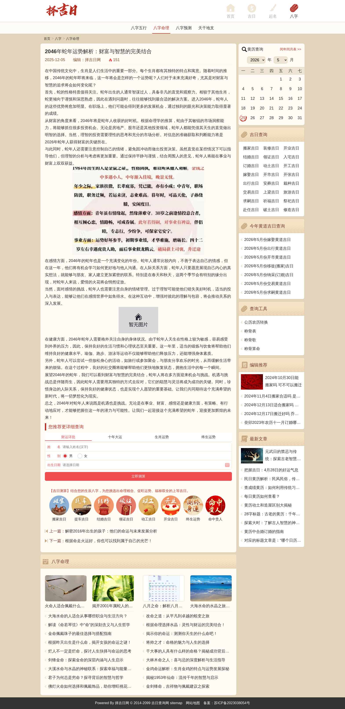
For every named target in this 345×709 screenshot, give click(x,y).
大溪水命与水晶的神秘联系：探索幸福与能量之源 (91, 669)
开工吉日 (291, 166)
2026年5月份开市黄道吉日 (267, 257)
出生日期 (54, 465)
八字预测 (184, 28)
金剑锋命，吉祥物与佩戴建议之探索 (177, 686)
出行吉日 (251, 183)
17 (300, 98)
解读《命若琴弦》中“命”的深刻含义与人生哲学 (89, 625)
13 (262, 98)
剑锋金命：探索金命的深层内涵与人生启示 (85, 660)
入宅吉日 (291, 157)
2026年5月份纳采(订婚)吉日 (269, 275)
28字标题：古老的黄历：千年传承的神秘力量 (273, 514)
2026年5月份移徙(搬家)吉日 (269, 266)
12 (252, 98)
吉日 (252, 16)
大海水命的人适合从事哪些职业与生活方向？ (87, 616)
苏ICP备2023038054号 (232, 703)
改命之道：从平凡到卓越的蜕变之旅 (177, 616)
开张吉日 (291, 174)
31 (300, 118)
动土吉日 (271, 166)
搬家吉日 (251, 148)
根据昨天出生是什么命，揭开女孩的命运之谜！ (89, 642)
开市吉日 (271, 174)
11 (243, 98)
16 (290, 98)
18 (243, 108)
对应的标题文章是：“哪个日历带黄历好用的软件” (273, 540)
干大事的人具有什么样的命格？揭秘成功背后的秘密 (189, 651)
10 (300, 89)
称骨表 (250, 331)
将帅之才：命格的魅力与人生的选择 (177, 642)
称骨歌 (250, 340)
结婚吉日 (251, 157)
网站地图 (193, 703)
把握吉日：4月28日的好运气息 (271, 470)
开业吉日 (291, 148)
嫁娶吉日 (251, 174)
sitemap (176, 703)
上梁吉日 (271, 192)
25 (243, 118)
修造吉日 (291, 210)
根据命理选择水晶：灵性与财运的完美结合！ (185, 625)
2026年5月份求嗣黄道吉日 (267, 292)
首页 (47, 38)
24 (300, 108)
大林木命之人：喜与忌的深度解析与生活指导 (185, 660)
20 (262, 108)
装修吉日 (271, 148)
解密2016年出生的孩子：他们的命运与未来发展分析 (111, 531)
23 (290, 108)
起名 (273, 16)
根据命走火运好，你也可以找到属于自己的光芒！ (108, 541)
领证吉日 (271, 157)
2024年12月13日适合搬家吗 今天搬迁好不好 (273, 405)
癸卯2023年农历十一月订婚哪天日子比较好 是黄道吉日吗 (273, 422)
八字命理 (161, 28)
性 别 (54, 456)
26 (252, 118)
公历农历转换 (256, 322)
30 (290, 118)
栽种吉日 (291, 183)
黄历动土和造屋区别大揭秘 (268, 505)
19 (252, 108)
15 (281, 98)
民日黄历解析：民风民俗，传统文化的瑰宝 (273, 479)
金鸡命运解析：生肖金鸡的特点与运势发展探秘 (187, 669)
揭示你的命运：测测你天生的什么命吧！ (181, 633)
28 (271, 118)
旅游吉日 (291, 192)
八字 (294, 16)
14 (271, 98)
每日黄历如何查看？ (262, 496)
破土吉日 (271, 210)
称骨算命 (252, 348)
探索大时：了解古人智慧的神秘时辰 (273, 523)
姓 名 (54, 447)
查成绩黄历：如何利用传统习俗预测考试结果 (273, 487)
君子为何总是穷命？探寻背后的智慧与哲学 (85, 677)
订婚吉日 (251, 166)
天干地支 (206, 28)
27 (262, 118)
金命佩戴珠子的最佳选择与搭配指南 (80, 633)
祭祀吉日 (291, 201)
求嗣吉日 (251, 201)
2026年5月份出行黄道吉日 (267, 248)
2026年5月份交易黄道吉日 (267, 283)
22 (281, 108)
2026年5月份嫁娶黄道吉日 (267, 239)
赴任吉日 (251, 210)
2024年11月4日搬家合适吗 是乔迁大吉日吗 (273, 396)
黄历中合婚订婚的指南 (264, 531)
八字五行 (139, 28)
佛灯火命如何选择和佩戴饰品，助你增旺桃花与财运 (91, 686)
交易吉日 (251, 192)
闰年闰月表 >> (290, 49)
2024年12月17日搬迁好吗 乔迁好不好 (273, 414)
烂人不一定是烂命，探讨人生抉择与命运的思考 (89, 651)
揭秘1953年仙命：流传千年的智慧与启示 (182, 677)
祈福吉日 (271, 201)
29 (281, 118)
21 (271, 108)
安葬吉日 (271, 183)
